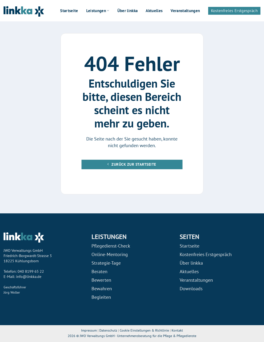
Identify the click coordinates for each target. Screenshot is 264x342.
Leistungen (97, 10)
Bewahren (101, 289)
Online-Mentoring (109, 254)
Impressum (89, 330)
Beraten (99, 271)
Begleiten (101, 297)
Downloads (191, 289)
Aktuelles (154, 10)
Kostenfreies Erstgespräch (234, 10)
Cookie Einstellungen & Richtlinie (145, 330)
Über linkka (127, 10)
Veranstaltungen (185, 10)
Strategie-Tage (106, 263)
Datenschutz (108, 330)
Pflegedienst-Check (110, 246)
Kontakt (177, 330)
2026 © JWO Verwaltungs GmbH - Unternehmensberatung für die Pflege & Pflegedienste (132, 335)
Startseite (69, 10)
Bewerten (101, 280)
